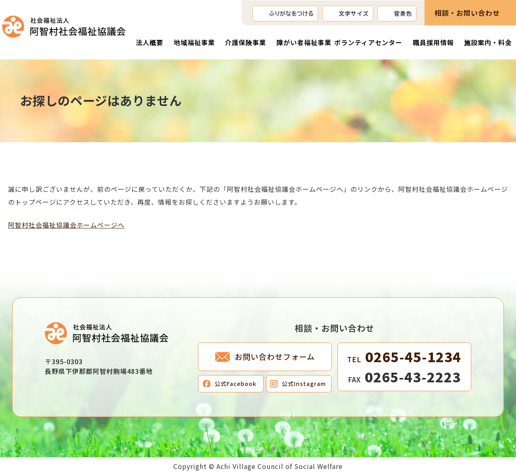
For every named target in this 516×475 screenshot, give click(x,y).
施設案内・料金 (488, 42)
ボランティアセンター (368, 42)
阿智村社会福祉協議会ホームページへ (66, 225)
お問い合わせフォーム (275, 356)
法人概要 (149, 42)
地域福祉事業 (194, 42)
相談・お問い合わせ (467, 13)
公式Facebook (235, 384)
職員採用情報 (433, 42)
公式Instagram (304, 384)
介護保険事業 (245, 42)
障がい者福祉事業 (304, 42)
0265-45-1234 (404, 356)
